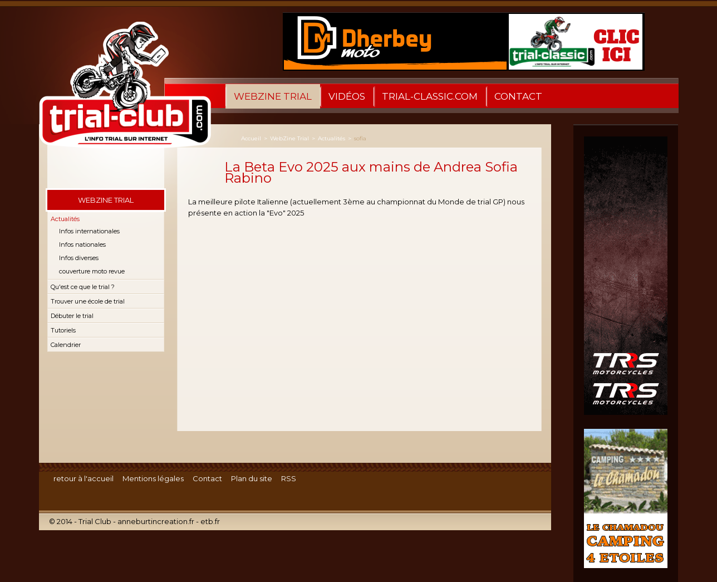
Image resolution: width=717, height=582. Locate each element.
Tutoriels (63, 330)
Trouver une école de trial (88, 301)
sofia (360, 138)
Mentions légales (153, 478)
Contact (518, 96)
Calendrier (66, 345)
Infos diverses (79, 258)
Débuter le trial (72, 316)
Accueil (251, 138)
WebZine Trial (273, 96)
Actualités (65, 219)
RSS (288, 478)
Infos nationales (82, 244)
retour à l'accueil (83, 478)
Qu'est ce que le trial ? (83, 287)
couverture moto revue (92, 271)
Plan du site (251, 478)
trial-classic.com (430, 96)
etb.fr (210, 521)
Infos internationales (89, 231)
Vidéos (346, 96)
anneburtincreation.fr (155, 521)
